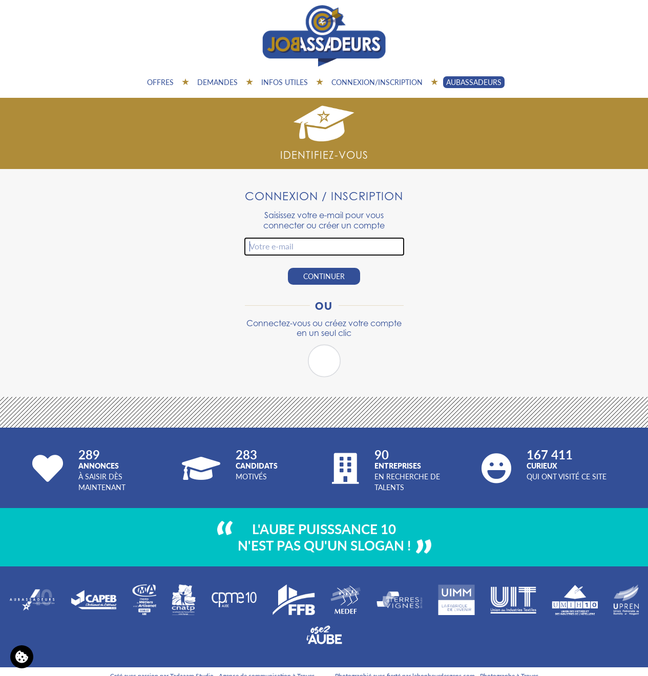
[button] (324, 361)
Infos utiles (284, 82)
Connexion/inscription (377, 82)
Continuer (324, 276)
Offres (160, 82)
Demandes (217, 82)
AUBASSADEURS (473, 82)
